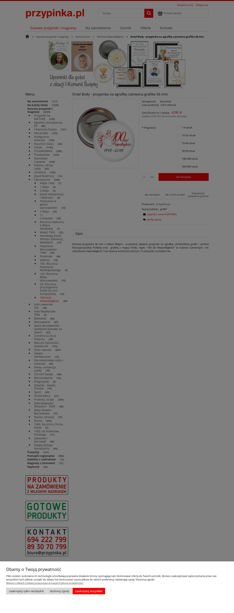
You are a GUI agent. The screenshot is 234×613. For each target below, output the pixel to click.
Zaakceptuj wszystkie (88, 591)
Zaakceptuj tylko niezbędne (26, 591)
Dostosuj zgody (59, 591)
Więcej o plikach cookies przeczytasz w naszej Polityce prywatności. (44, 583)
